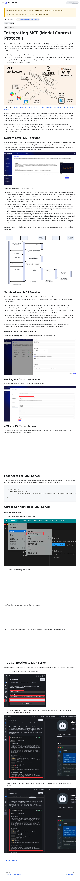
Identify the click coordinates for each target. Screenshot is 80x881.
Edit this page (11, 860)
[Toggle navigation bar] (2, 2)
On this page (9, 27)
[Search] (72, 2)
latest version (36, 14)
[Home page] (5, 19)
